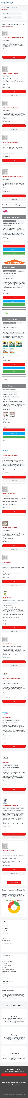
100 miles (6, 933)
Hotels (4, 967)
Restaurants (5, 977)
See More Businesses (14, 882)
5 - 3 (5, 427)
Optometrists (5, 979)
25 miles (6, 928)
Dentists (4, 973)
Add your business (14, 1075)
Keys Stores (5, 983)
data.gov (11, 894)
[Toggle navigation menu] (26, 2)
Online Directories (10, 1082)
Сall (14, 57)
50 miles (6, 930)
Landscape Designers (7, 961)
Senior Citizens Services (8, 969)
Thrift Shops (5, 963)
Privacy (14, 1084)
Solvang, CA (14, 7)
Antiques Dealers (6, 965)
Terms (9, 1084)
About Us (17, 1082)
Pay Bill (18, 1084)
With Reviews (7, 940)
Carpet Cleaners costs (7, 26)
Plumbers (4, 975)
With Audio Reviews (8, 943)
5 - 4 (4, 624)
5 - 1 (4, 743)
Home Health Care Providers (9, 971)
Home (3, 1082)
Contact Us (23, 1082)
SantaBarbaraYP (5, 7)
